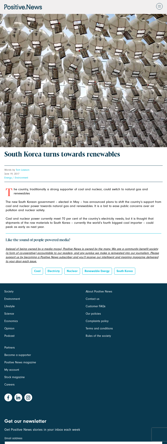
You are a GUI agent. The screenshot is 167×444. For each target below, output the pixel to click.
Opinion (9, 328)
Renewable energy (97, 271)
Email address (13, 438)
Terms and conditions (99, 328)
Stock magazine (14, 377)
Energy (8, 177)
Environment (21, 177)
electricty (54, 271)
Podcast (9, 336)
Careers (9, 384)
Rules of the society (98, 336)
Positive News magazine (20, 362)
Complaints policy (97, 321)
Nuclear (72, 271)
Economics (11, 321)
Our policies (93, 313)
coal (37, 271)
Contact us (92, 299)
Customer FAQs (95, 306)
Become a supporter (17, 355)
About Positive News (99, 291)
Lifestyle (9, 306)
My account (11, 370)
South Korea (125, 271)
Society (8, 291)
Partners (9, 347)
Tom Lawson (22, 169)
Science (9, 313)
